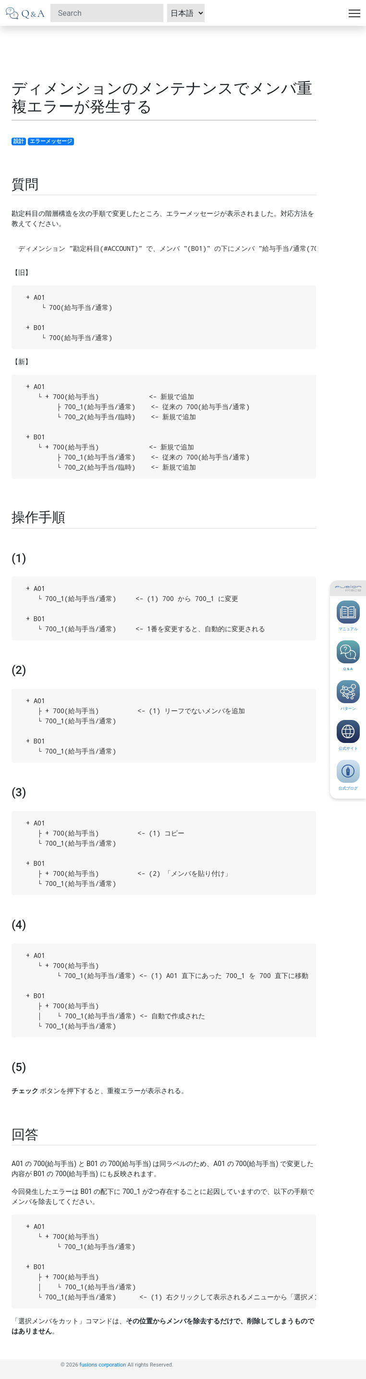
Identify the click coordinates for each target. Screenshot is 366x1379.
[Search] (106, 13)
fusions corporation (103, 1365)
